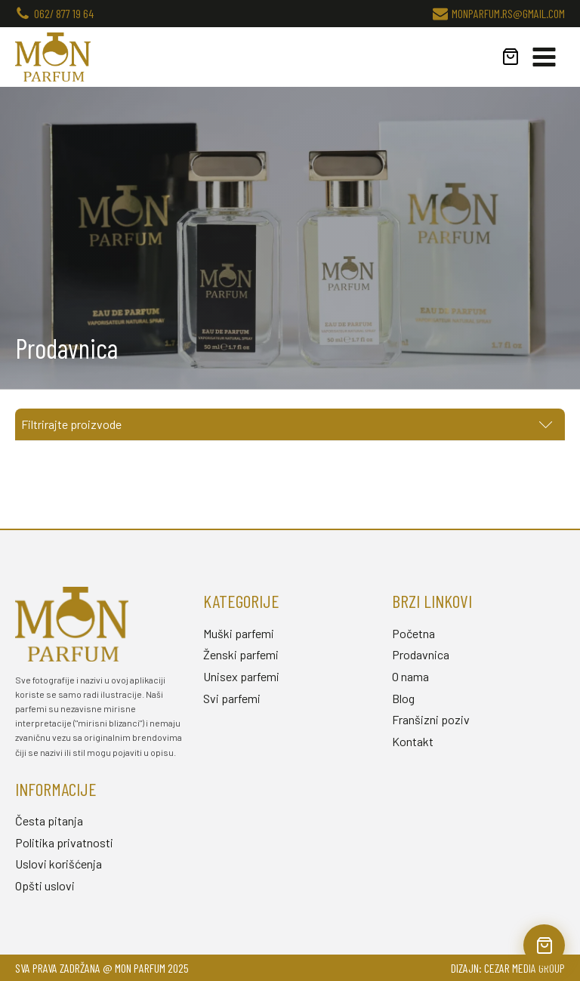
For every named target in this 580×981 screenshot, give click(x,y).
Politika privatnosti (64, 842)
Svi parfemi (232, 698)
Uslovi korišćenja (58, 863)
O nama (410, 676)
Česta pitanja (49, 820)
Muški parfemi (238, 633)
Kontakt (412, 741)
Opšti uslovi (45, 885)
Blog (403, 698)
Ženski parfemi (241, 654)
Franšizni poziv (431, 719)
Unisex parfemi (241, 676)
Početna (413, 633)
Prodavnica (420, 654)
